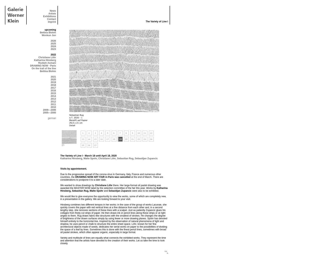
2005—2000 (49, 112)
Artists (52, 13)
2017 (53, 87)
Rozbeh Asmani (47, 63)
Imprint (52, 22)
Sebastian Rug (125, 158)
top (165, 251)
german (52, 118)
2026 (53, 40)
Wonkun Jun (49, 35)
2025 (53, 43)
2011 (53, 104)
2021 (53, 76)
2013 (53, 99)
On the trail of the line (44, 68)
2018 (53, 85)
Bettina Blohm (48, 32)
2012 (53, 101)
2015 (53, 93)
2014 (53, 96)
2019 (53, 82)
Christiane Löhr (47, 57)
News (53, 10)
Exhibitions (49, 16)
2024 (53, 46)
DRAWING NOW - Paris (43, 65)
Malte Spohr (90, 158)
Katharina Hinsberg (45, 60)
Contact (51, 19)
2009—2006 (49, 110)
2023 (53, 49)
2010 (53, 107)
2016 (53, 90)
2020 (53, 79)
